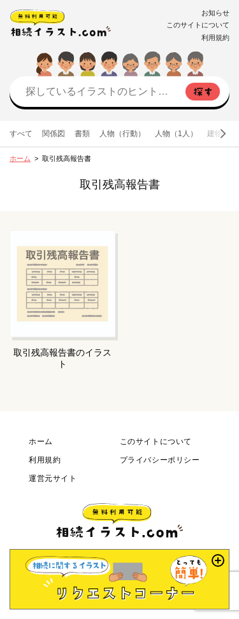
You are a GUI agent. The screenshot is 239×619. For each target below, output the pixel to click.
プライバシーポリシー (160, 460)
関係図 (53, 133)
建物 (214, 133)
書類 (82, 133)
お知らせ (215, 13)
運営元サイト (53, 478)
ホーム (20, 158)
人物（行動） (122, 133)
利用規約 (215, 37)
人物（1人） (176, 133)
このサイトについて (197, 25)
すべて (21, 133)
